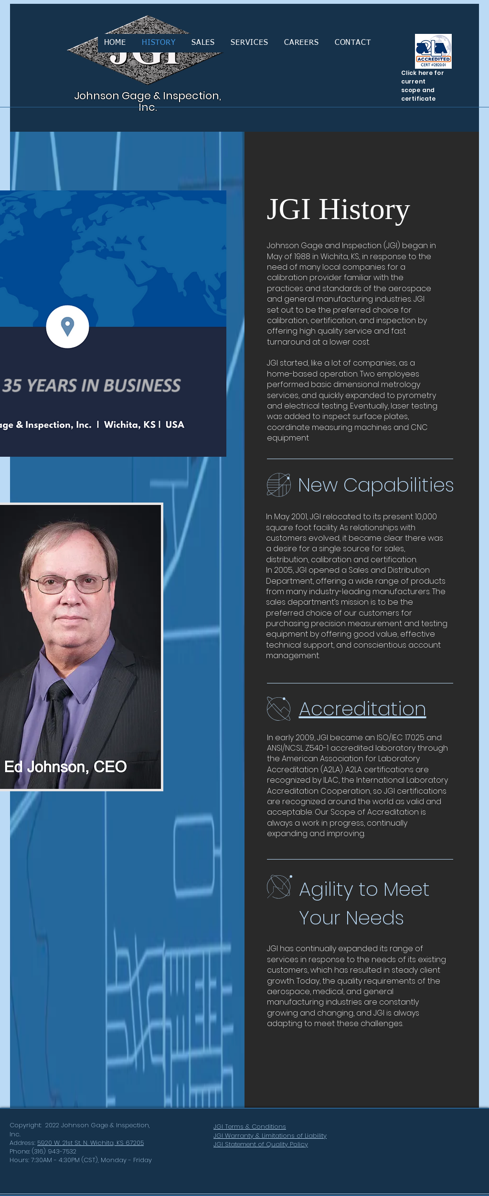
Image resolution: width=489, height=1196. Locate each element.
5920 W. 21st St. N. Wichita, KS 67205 (90, 1142)
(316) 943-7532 (54, 1151)
